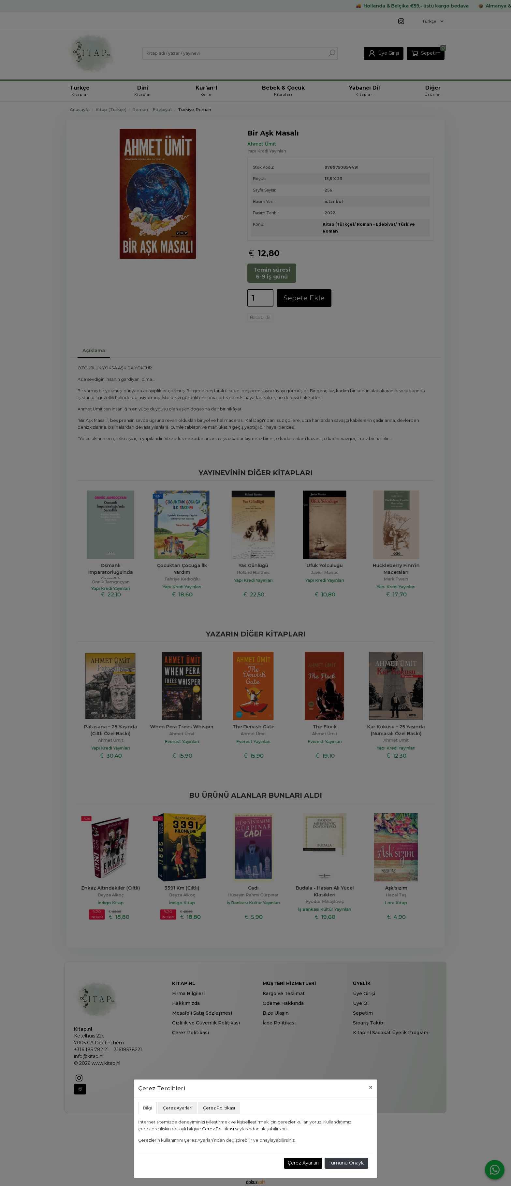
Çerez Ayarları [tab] (177, 1108)
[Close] (370, 1087)
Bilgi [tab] (147, 1108)
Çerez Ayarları (303, 1163)
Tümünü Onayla (346, 1163)
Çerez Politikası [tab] (219, 1108)
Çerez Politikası (218, 1128)
